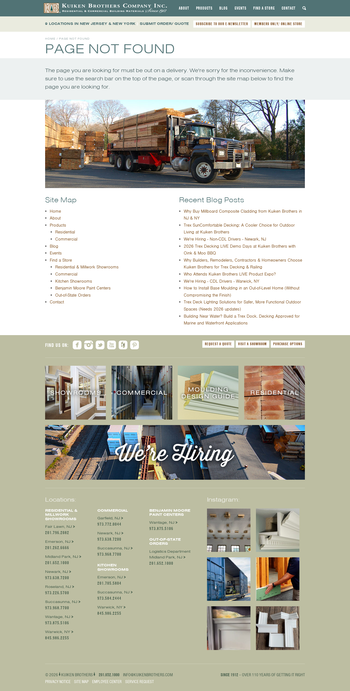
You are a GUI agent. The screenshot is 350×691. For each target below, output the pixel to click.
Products (204, 8)
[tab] (184, 8)
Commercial (66, 239)
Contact (289, 8)
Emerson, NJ (58, 541)
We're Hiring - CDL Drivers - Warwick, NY (221, 281)
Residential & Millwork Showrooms (87, 267)
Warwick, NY (57, 631)
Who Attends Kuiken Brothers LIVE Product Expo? (230, 274)
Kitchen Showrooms (73, 281)
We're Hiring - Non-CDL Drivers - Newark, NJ (225, 239)
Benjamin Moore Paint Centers (83, 288)
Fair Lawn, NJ (58, 526)
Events (240, 8)
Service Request (139, 681)
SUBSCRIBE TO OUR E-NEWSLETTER (222, 23)
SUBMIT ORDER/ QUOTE (164, 23)
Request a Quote (218, 343)
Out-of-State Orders (73, 295)
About (184, 8)
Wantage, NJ (57, 616)
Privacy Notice (58, 681)
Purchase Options (287, 343)
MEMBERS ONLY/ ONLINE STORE (278, 23)
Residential (65, 232)
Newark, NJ (56, 571)
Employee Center (107, 681)
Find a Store (264, 8)
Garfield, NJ (108, 518)
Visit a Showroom (252, 343)
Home (50, 38)
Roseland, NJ (58, 586)
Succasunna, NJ (61, 601)
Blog (223, 8)
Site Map (81, 681)
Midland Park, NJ (61, 556)
